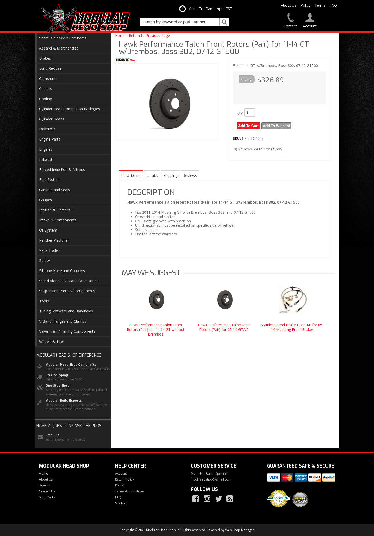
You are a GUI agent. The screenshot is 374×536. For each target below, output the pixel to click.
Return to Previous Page (149, 35)
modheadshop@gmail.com (211, 479)
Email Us (52, 435)
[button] (184, 22)
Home (120, 35)
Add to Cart (248, 126)
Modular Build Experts (63, 401)
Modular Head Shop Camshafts (70, 365)
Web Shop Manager (239, 530)
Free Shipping (56, 375)
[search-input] (179, 22)
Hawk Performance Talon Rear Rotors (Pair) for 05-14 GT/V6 (224, 327)
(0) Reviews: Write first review (257, 149)
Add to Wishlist (276, 126)
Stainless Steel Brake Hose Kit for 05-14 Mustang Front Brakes (292, 327)
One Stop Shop (57, 386)
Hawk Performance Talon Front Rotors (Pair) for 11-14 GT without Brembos (155, 329)
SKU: (237, 138)
